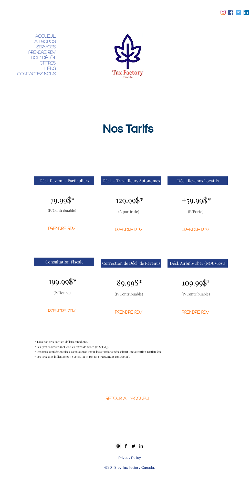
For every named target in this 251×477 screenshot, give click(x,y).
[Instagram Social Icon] (118, 446)
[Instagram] (223, 12)
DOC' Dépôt (43, 57)
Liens (50, 68)
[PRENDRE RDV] (61, 228)
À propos (45, 41)
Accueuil (45, 36)
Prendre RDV (42, 52)
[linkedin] (246, 12)
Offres (48, 63)
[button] (64, 180)
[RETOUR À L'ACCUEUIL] (128, 398)
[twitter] (238, 12)
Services (46, 47)
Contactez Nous (36, 73)
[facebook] (230, 12)
